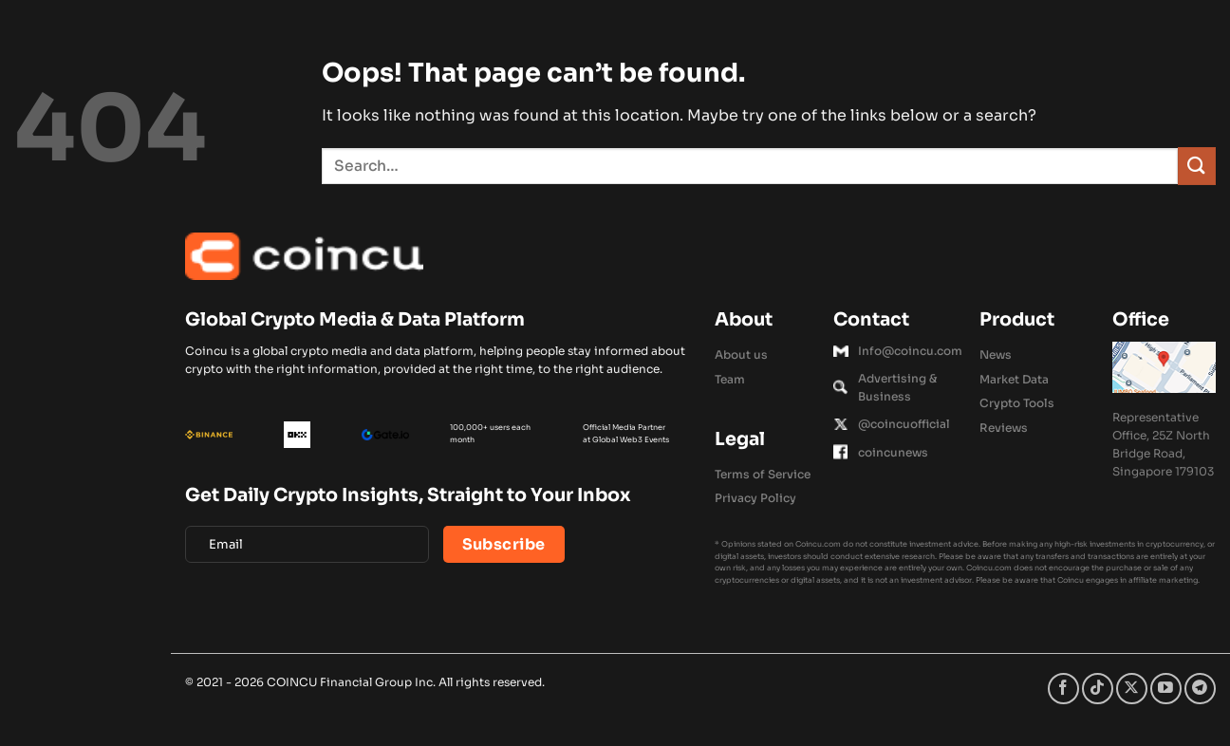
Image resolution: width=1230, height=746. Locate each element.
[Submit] (1197, 165)
